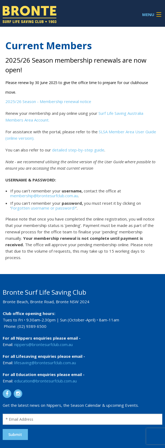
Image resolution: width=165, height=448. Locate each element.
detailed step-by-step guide (78, 150)
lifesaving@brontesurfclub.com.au (45, 362)
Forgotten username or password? (43, 208)
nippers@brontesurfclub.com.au (43, 344)
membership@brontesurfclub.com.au (44, 195)
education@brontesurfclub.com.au (45, 381)
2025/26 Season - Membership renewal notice (48, 101)
